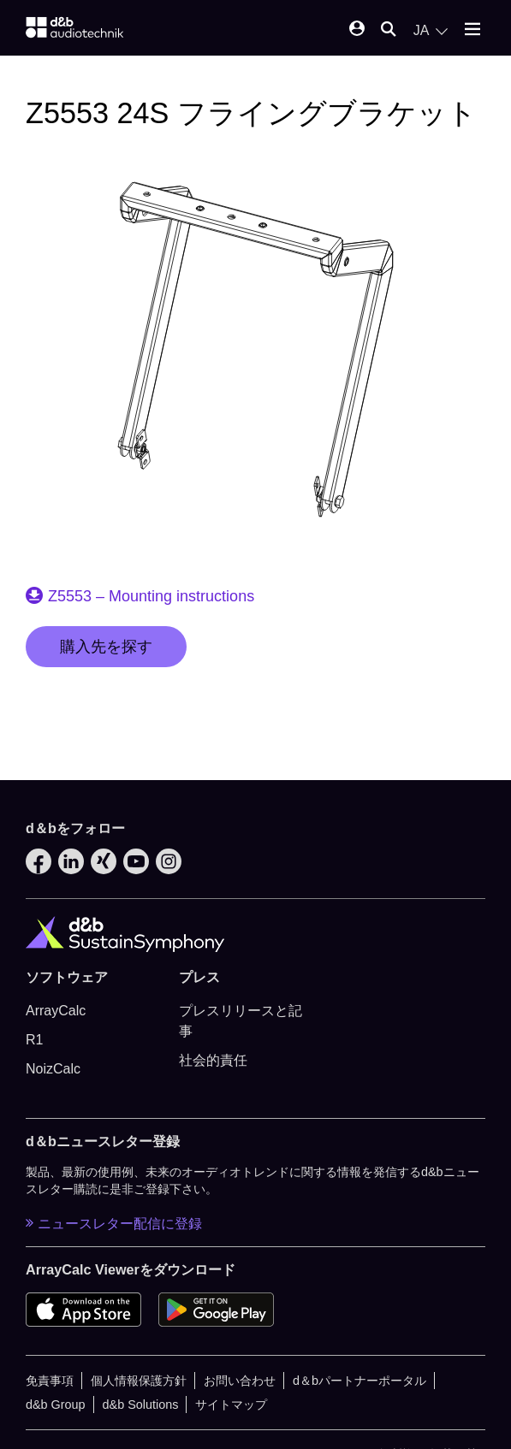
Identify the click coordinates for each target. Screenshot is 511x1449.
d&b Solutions (141, 1404)
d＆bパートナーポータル (359, 1380)
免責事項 (50, 1380)
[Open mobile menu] (472, 30)
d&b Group (56, 1404)
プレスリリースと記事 (240, 1020)
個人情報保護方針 (139, 1380)
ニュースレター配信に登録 (114, 1223)
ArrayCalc (56, 1010)
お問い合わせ (240, 1380)
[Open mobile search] (388, 30)
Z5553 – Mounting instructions (151, 596)
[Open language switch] (430, 30)
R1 (34, 1039)
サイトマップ (231, 1404)
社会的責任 (213, 1060)
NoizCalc (53, 1069)
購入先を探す (106, 646)
